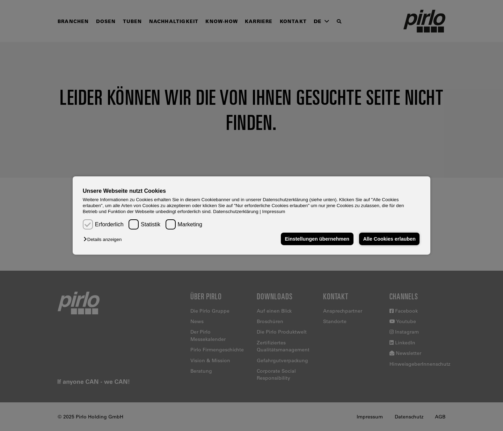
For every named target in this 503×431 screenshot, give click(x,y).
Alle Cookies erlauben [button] (389, 239)
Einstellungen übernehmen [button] (317, 239)
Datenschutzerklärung (235, 211)
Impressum (273, 211)
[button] (104, 239)
